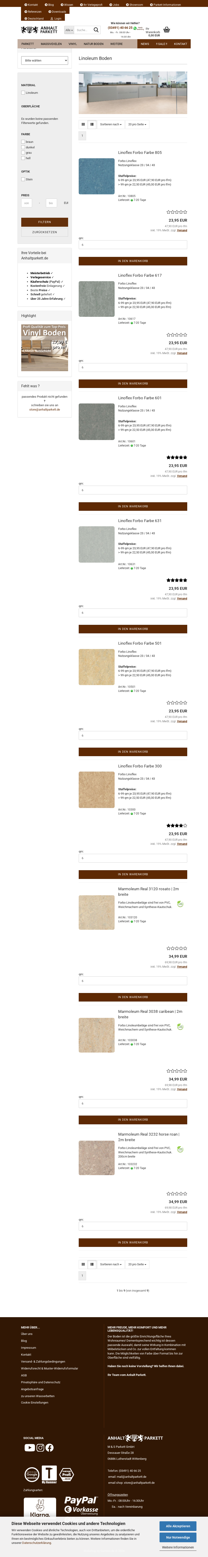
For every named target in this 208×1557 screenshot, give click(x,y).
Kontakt (31, 4)
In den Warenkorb (133, 261)
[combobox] (111, 124)
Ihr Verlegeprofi (91, 4)
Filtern (44, 222)
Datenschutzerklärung (36, 1543)
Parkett (27, 44)
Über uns (27, 1334)
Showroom (134, 4)
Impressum (28, 1347)
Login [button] (56, 18)
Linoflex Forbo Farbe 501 (140, 643)
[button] (34, 17)
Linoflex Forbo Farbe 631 (140, 520)
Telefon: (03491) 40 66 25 (124, 1470)
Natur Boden (93, 44)
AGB (24, 1375)
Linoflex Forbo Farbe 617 (140, 275)
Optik (25, 171)
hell (25, 158)
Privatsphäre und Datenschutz (40, 1382)
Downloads (57, 11)
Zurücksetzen (44, 232)
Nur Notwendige (178, 1537)
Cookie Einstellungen (34, 1402)
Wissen (67, 4)
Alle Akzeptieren (178, 1526)
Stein (27, 179)
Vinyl (73, 44)
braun (27, 142)
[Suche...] (69, 30)
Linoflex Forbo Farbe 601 (140, 398)
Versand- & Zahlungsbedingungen (43, 1361)
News (145, 44)
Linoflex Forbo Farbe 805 (140, 152)
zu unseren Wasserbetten (37, 1396)
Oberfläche (30, 106)
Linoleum (29, 92)
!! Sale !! (161, 44)
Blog (49, 4)
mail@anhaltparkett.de (131, 1476)
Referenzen (33, 11)
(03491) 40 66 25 (120, 27)
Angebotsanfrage (32, 1389)
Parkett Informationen (165, 4)
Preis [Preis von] (25, 195)
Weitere (116, 44)
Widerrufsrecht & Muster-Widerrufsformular (49, 1368)
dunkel (28, 147)
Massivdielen (51, 44)
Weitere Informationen (178, 1547)
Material (28, 85)
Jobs (114, 4)
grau (26, 152)
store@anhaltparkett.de (44, 409)
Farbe (25, 134)
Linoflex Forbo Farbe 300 (140, 766)
